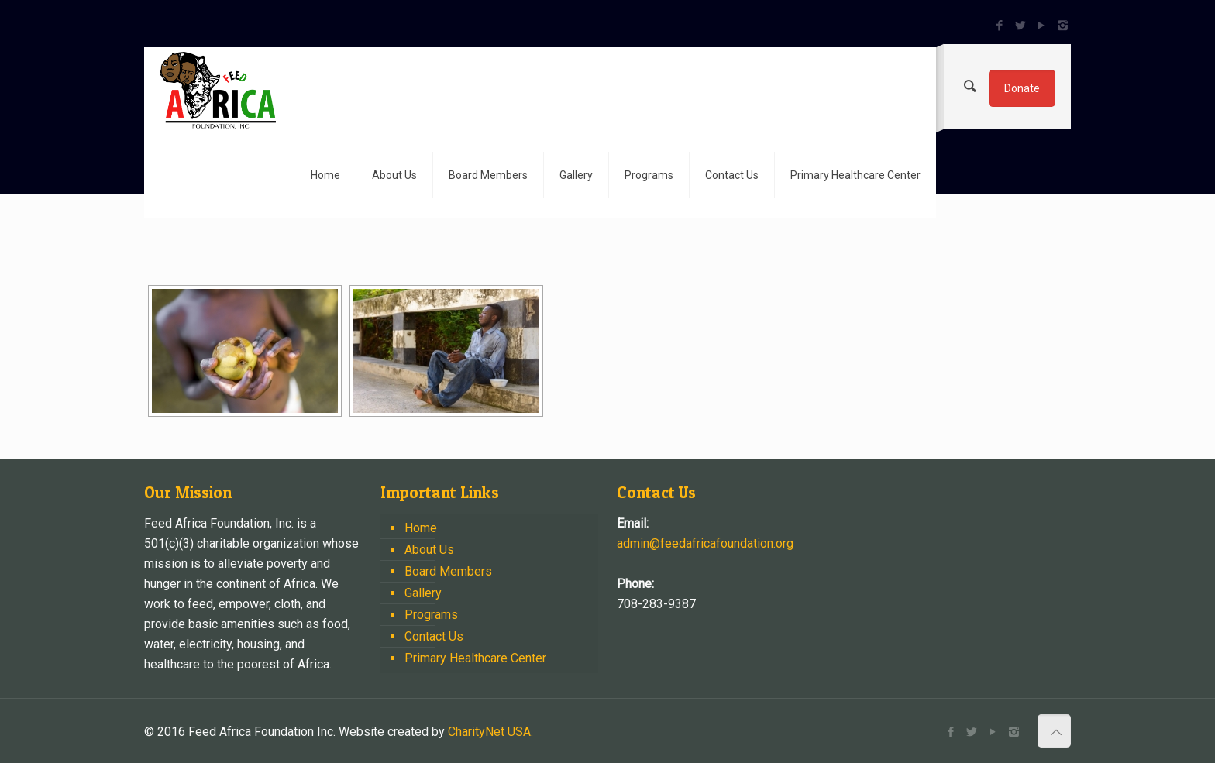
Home (420, 528)
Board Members (448, 571)
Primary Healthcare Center (475, 658)
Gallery (423, 593)
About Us (429, 549)
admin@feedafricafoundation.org (705, 543)
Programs (431, 614)
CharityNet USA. (490, 731)
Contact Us (433, 636)
